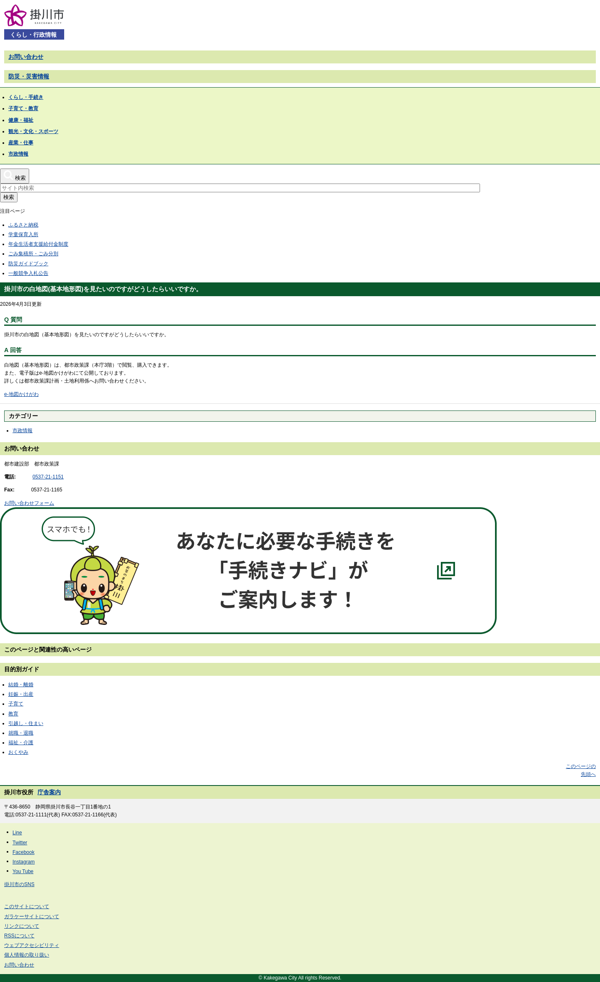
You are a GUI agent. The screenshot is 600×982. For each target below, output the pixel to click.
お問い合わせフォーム (29, 503)
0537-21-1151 (48, 477)
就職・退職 (20, 733)
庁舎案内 (49, 792)
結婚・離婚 (20, 684)
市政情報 (22, 430)
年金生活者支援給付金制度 (38, 244)
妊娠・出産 (20, 694)
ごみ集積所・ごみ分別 (33, 254)
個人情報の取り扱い (26, 955)
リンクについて (21, 926)
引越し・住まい (25, 723)
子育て (15, 704)
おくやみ (18, 752)
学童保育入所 (23, 234)
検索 (8, 197)
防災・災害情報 (28, 76)
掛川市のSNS (19, 884)
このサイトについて (26, 906)
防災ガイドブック (28, 264)
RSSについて (19, 936)
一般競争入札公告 (28, 273)
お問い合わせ (25, 56)
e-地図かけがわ (21, 394)
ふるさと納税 (23, 225)
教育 (13, 714)
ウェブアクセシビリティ (31, 945)
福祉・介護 (20, 742)
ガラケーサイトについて (31, 916)
